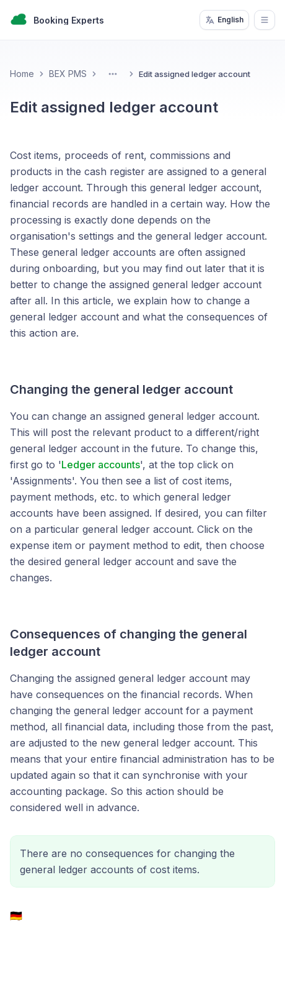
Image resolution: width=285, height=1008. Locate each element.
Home (22, 73)
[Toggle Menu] (113, 74)
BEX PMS (68, 73)
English (224, 20)
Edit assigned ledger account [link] (194, 74)
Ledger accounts (100, 464)
